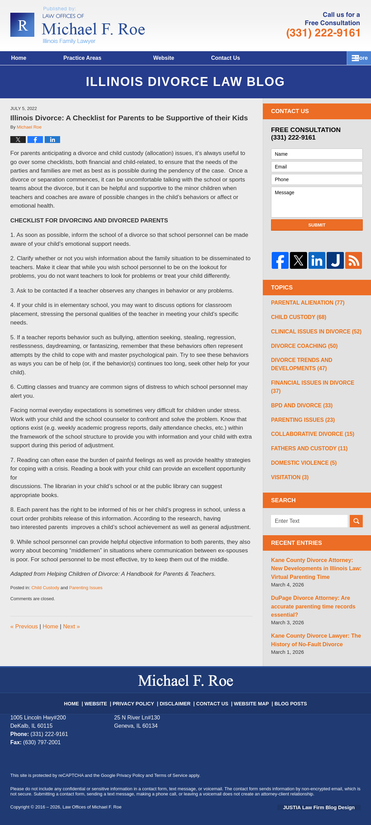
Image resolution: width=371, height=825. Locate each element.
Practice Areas (112, 58)
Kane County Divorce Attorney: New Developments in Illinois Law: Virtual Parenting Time (316, 566)
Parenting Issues (85, 587)
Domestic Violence (300, 461)
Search (356, 520)
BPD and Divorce (298, 401)
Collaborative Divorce (308, 431)
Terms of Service (171, 770)
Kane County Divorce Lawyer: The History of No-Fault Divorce (313, 635)
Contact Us (270, 58)
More (356, 58)
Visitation (288, 476)
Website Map (246, 695)
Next (71, 626)
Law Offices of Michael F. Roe (92, 801)
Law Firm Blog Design (328, 802)
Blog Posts (281, 695)
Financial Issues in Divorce (313, 385)
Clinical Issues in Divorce (311, 333)
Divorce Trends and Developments (298, 367)
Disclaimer (177, 695)
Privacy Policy (140, 695)
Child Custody (45, 587)
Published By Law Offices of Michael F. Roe (323, 25)
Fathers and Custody (305, 446)
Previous (24, 626)
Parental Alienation (304, 303)
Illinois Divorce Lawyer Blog (77, 25)
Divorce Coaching (300, 348)
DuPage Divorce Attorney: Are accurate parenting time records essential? (310, 602)
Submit (317, 225)
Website (193, 58)
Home (33, 58)
